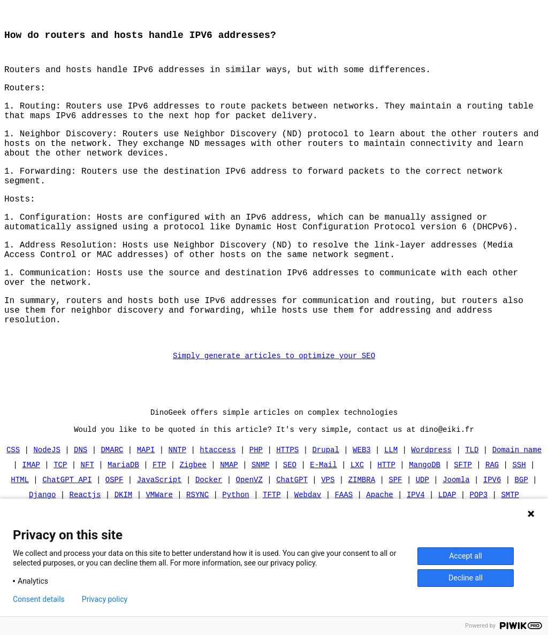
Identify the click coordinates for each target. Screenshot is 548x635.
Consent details (39, 599)
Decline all (465, 578)
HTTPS (287, 490)
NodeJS (47, 490)
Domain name (516, 490)
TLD (471, 490)
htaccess (217, 490)
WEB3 (362, 490)
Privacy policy (104, 599)
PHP (256, 490)
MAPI (146, 490)
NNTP (178, 490)
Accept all (465, 556)
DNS (80, 490)
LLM (391, 490)
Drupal (325, 490)
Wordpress (431, 490)
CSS (13, 490)
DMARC (112, 490)
